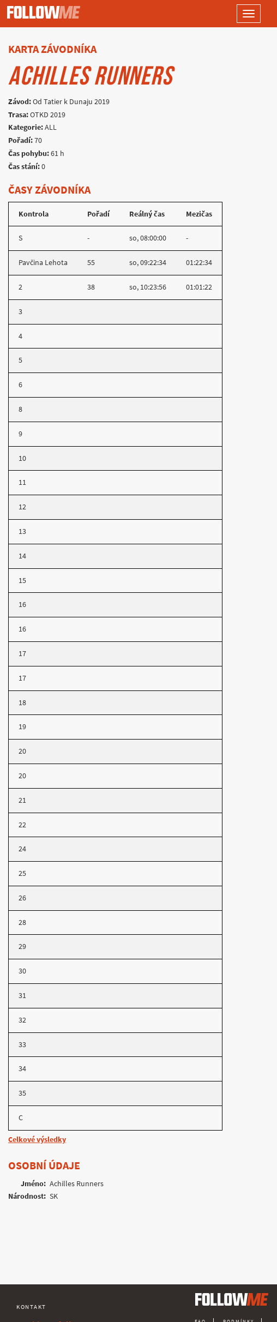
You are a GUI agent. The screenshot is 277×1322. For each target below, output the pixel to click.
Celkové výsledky (37, 1139)
